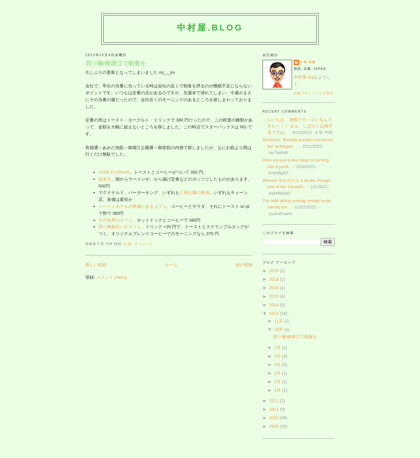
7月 (278, 347)
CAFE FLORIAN (114, 172)
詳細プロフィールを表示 (313, 93)
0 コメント (144, 244)
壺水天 (104, 179)
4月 (278, 364)
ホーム (171, 264)
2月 (278, 381)
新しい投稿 (96, 264)
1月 (278, 390)
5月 (278, 356)
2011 (274, 409)
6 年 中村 (308, 62)
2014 (274, 304)
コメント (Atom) (111, 277)
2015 (274, 296)
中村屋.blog (210, 28)
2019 (274, 270)
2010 (274, 417)
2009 (274, 426)
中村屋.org (304, 77)
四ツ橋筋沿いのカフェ (119, 226)
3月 (278, 373)
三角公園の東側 (194, 192)
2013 (274, 313)
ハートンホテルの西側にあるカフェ (132, 206)
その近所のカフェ (115, 220)
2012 (274, 400)
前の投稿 (244, 264)
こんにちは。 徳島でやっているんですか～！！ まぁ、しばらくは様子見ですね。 (297, 126)
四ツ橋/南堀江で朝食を (115, 63)
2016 (274, 287)
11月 (279, 320)
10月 (279, 329)
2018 (274, 279)
